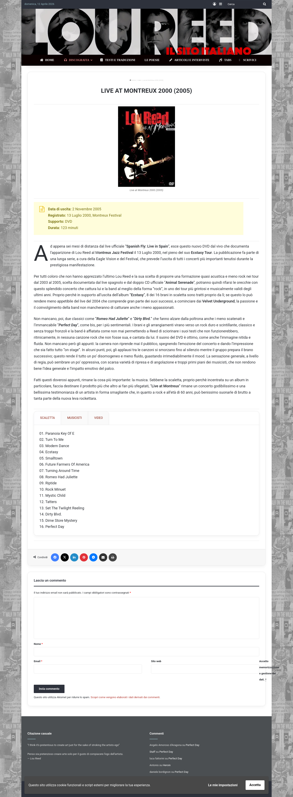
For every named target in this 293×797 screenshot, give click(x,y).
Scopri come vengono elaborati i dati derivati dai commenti (125, 698)
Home (133, 80)
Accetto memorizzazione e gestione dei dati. (269, 671)
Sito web (156, 662)
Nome (38, 645)
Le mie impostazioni (223, 785)
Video (139, 80)
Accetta (255, 785)
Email (38, 662)
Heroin (167, 766)
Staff (152, 752)
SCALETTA (47, 418)
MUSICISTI (74, 418)
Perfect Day (192, 746)
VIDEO (98, 418)
